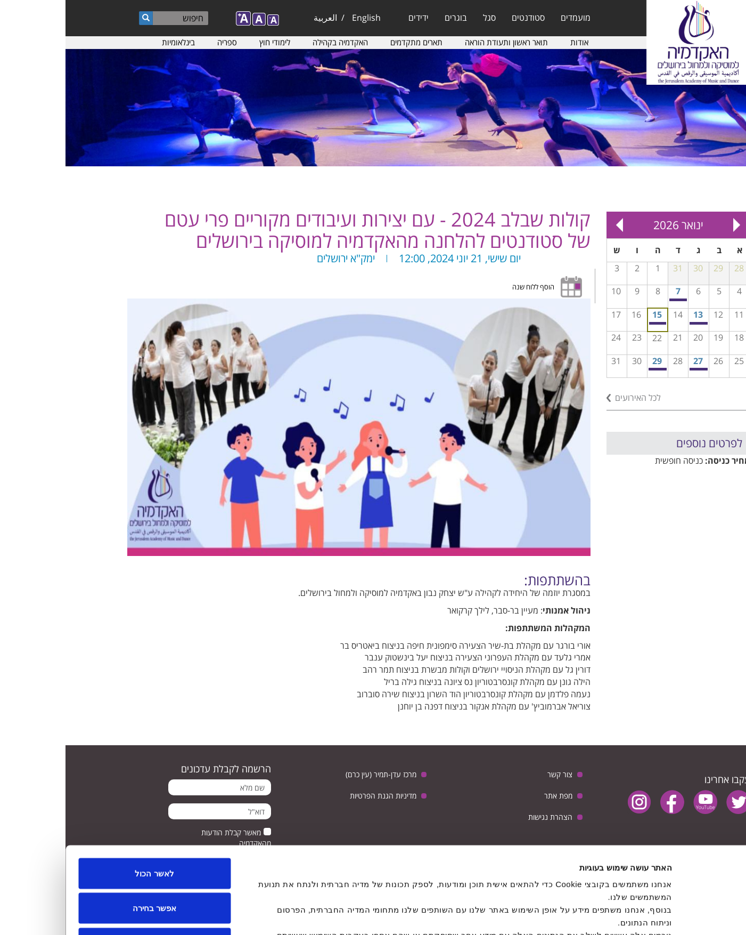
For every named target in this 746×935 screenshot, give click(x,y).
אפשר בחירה (89, 830)
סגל (423, 17)
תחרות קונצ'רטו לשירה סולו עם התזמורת (634, 323)
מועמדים (510, 17)
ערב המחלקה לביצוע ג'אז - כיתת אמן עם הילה (634, 369)
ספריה (161, 42)
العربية (260, 17)
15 (591, 314)
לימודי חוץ (209, 42)
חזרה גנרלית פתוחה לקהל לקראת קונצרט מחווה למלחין (613, 300)
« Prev (671, 225)
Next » (554, 225)
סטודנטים (462, 17)
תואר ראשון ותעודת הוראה (440, 42)
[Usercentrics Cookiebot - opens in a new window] (677, 914)
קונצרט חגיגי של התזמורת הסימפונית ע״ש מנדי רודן (593, 369)
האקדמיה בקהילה (274, 42)
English (300, 17)
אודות (514, 42)
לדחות (89, 864)
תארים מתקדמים (351, 42)
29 (591, 361)
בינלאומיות (112, 42)
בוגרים (390, 17)
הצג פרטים (244, 913)
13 (632, 314)
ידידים (353, 17)
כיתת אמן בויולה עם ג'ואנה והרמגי (592, 323)
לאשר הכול (88, 795)
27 (632, 361)
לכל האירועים (572, 398)
